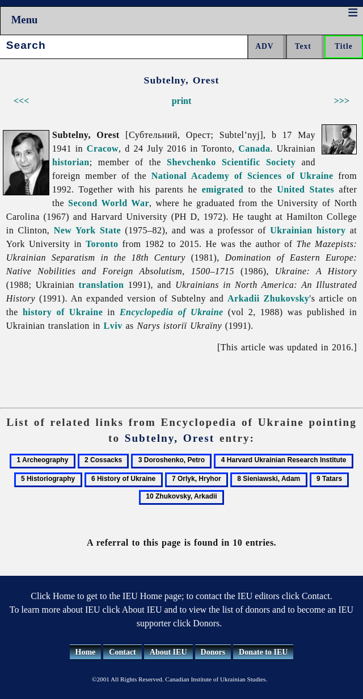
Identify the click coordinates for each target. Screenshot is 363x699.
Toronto (102, 244)
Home (85, 652)
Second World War (108, 203)
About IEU (168, 652)
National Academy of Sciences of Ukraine (242, 176)
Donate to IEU (263, 652)
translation (101, 285)
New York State (87, 230)
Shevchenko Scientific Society (231, 162)
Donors (213, 652)
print (182, 101)
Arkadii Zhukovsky (268, 298)
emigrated (223, 189)
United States (305, 189)
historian (71, 162)
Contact (122, 652)
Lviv (113, 325)
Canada (254, 148)
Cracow (103, 148)
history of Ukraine (63, 312)
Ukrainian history (307, 230)
